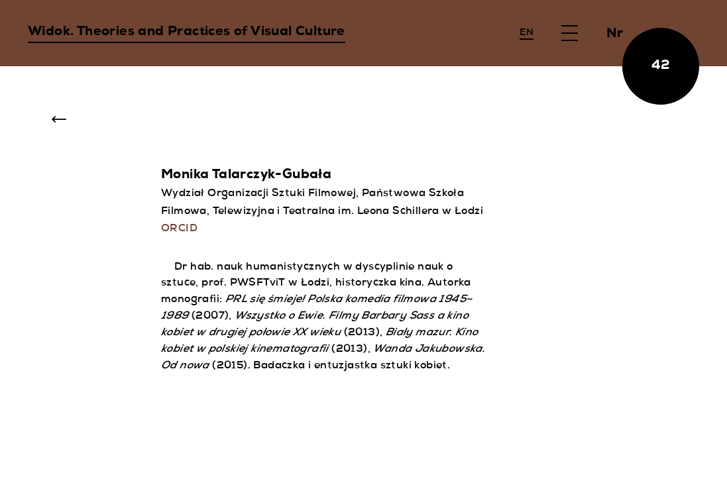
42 (661, 66)
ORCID (179, 229)
